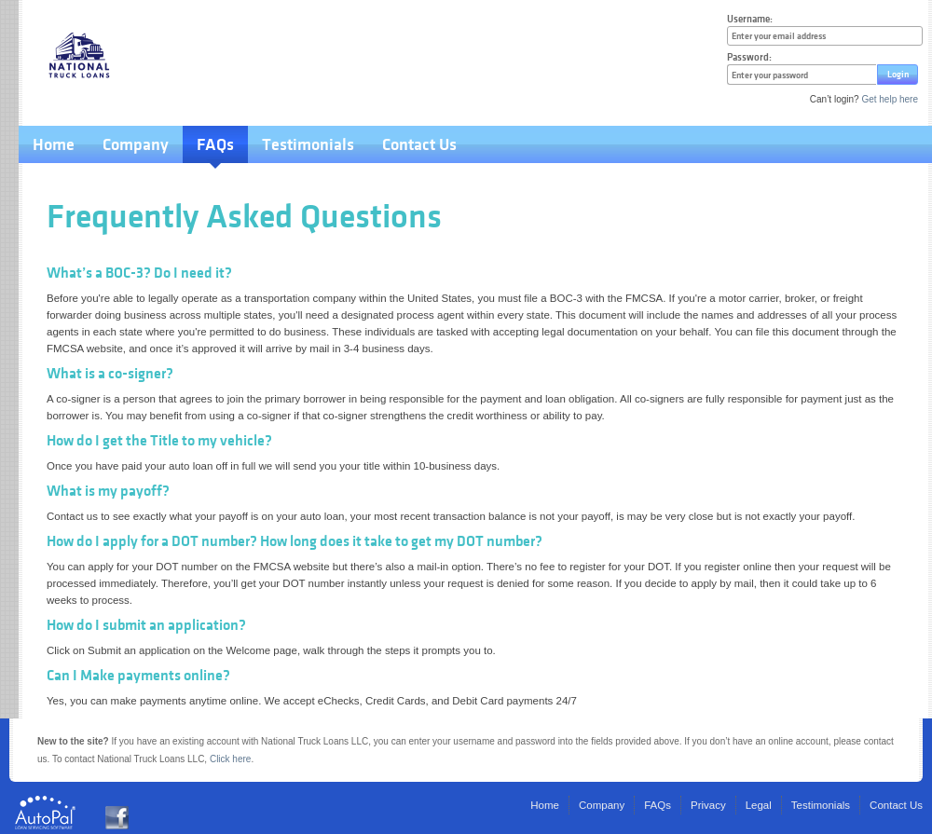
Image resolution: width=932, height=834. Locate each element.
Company (136, 144)
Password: (749, 57)
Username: (750, 19)
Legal (759, 805)
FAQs (215, 144)
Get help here (889, 99)
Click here (230, 759)
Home (54, 144)
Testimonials (308, 144)
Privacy (708, 805)
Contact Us (419, 144)
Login (898, 74)
